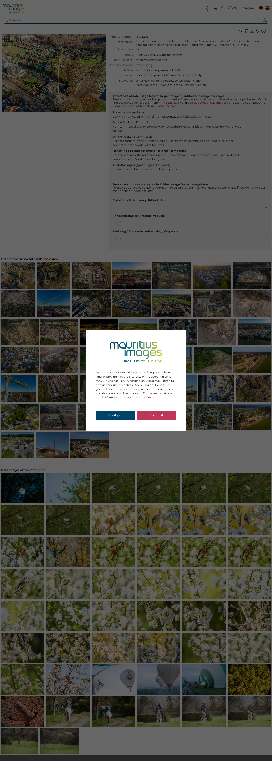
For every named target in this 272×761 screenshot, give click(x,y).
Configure (115, 415)
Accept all (156, 415)
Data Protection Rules (139, 397)
